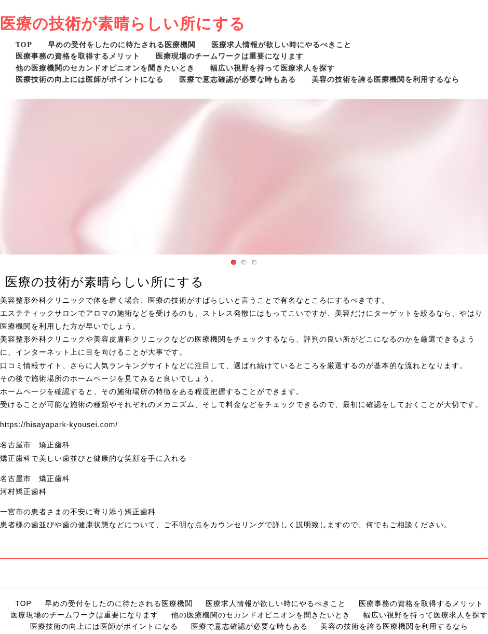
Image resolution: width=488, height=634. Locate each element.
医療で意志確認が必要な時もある (237, 79)
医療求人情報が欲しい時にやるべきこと (281, 44)
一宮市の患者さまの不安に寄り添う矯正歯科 (78, 512)
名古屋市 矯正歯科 (35, 445)
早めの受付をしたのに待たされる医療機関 (122, 44)
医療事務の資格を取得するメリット (78, 56)
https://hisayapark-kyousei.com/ (59, 424)
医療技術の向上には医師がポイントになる (90, 79)
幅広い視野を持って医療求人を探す (272, 68)
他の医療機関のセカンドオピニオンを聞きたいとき (105, 68)
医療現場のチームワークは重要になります (230, 56)
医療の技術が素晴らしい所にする (123, 23)
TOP (24, 44)
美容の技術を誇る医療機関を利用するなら (385, 79)
